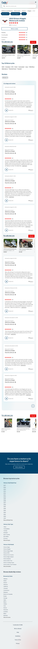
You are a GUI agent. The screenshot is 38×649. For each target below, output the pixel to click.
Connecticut (6, 590)
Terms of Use (18, 639)
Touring (5, 530)
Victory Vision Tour (8, 560)
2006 (5, 504)
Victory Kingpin (14, 13)
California (6, 586)
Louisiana (6, 611)
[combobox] (19, 6)
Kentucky (6, 609)
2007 (5, 502)
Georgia (5, 598)
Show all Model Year (8, 520)
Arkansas (6, 584)
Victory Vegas (7, 547)
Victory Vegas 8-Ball (8, 551)
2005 (5, 506)
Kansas (5, 607)
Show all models (7, 566)
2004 (5, 508)
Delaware (6, 592)
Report (31, 110)
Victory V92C (7, 552)
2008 (5, 500)
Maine (5, 613)
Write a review (14, 28)
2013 (5, 491)
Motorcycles (4, 13)
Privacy (17, 643)
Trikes (5, 526)
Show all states (7, 617)
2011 (5, 495)
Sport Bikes (6, 536)
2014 (5, 489)
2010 (23, 13)
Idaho (5, 600)
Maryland (6, 615)
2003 (5, 510)
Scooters (6, 538)
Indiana (5, 603)
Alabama (5, 578)
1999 (5, 518)
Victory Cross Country (9, 554)
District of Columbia (8, 594)
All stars (4, 77)
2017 (5, 485)
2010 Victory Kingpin (10, 93)
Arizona (5, 582)
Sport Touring (7, 534)
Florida (5, 596)
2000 (5, 516)
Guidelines (17, 636)
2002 (5, 512)
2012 (5, 493)
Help (18, 632)
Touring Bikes (7, 528)
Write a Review (19, 467)
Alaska (5, 580)
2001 (5, 514)
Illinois (5, 602)
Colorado (6, 588)
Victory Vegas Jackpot (9, 556)
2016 (5, 487)
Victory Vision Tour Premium (10, 564)
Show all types (7, 540)
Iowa (5, 605)
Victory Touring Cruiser (9, 562)
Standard (6, 532)
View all (33, 42)
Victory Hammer (7, 558)
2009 (5, 498)
